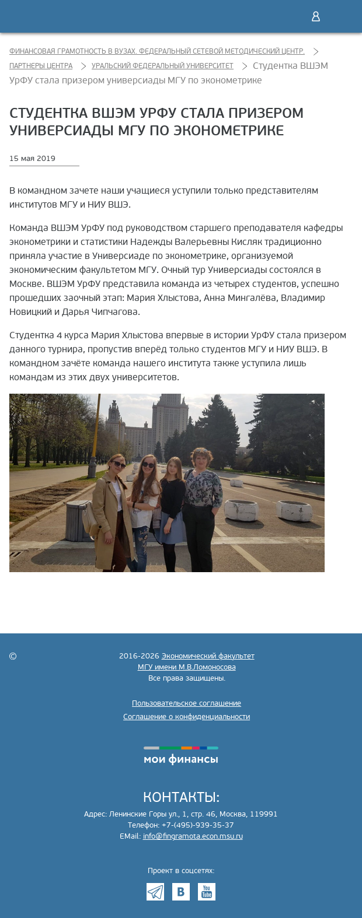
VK (181, 892)
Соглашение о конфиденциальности (186, 716)
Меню (340, 16)
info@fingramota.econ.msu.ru (193, 836)
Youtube (206, 892)
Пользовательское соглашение (186, 703)
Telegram (155, 892)
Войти (316, 16)
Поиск (291, 16)
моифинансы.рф (181, 756)
